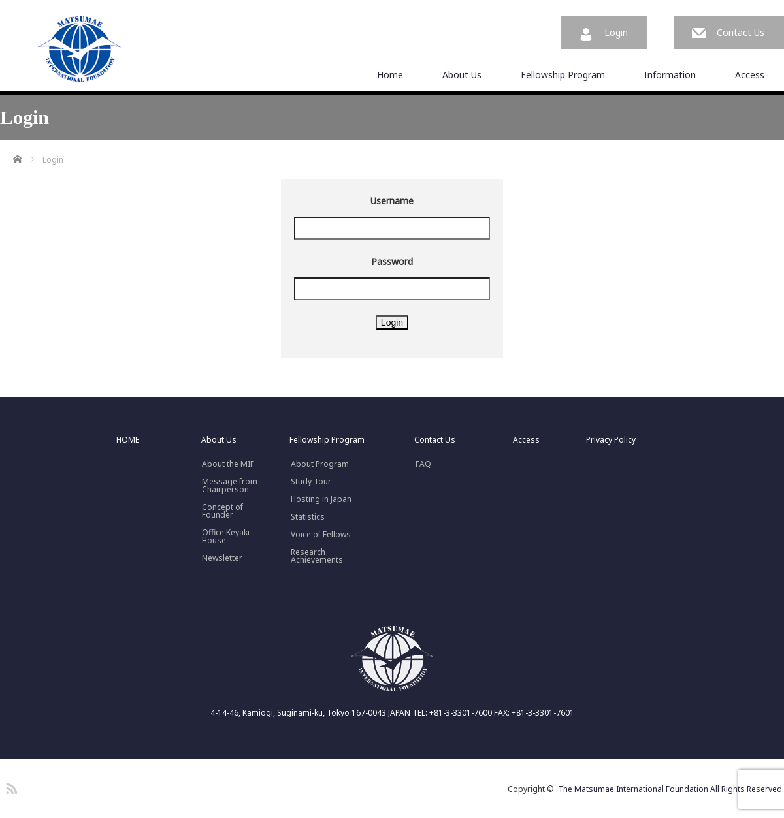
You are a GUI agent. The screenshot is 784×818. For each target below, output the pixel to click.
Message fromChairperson (229, 486)
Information (670, 75)
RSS (10, 786)
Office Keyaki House (226, 536)
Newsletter (222, 558)
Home (390, 75)
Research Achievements (317, 556)
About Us (462, 75)
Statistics (308, 517)
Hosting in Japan (321, 499)
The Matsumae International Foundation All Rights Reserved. (671, 788)
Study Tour (311, 482)
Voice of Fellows (321, 535)
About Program (320, 464)
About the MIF (228, 464)
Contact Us (740, 32)
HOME (127, 440)
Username (392, 201)
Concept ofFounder (222, 511)
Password (392, 261)
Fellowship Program (563, 75)
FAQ (423, 464)
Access (749, 75)
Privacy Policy (611, 440)
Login (616, 32)
